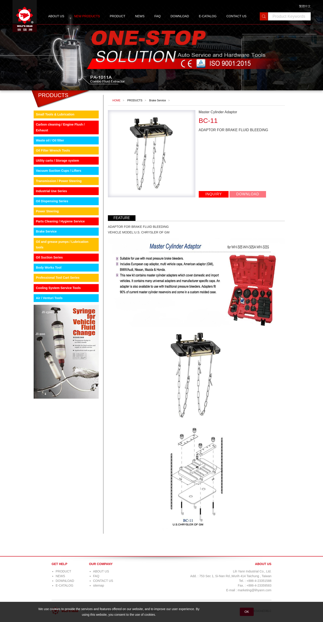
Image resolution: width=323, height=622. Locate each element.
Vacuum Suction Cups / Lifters (58, 170)
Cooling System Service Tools (58, 288)
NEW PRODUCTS (87, 16)
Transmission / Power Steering (59, 181)
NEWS (139, 16)
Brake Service (46, 231)
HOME (116, 100)
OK (246, 611)
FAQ (157, 16)
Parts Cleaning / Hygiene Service (60, 221)
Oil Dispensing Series (52, 201)
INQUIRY (213, 194)
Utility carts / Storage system (57, 160)
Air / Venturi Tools (49, 298)
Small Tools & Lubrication (55, 114)
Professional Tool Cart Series (57, 277)
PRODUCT (117, 16)
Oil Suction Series (49, 257)
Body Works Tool (48, 267)
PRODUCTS (134, 100)
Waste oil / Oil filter (50, 140)
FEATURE (121, 218)
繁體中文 (305, 6)
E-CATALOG (207, 16)
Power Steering (47, 211)
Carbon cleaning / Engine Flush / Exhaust (60, 127)
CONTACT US (236, 16)
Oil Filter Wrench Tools (53, 150)
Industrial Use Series (51, 191)
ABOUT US (56, 16)
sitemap (98, 585)
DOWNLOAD (179, 16)
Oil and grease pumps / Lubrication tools (62, 244)
